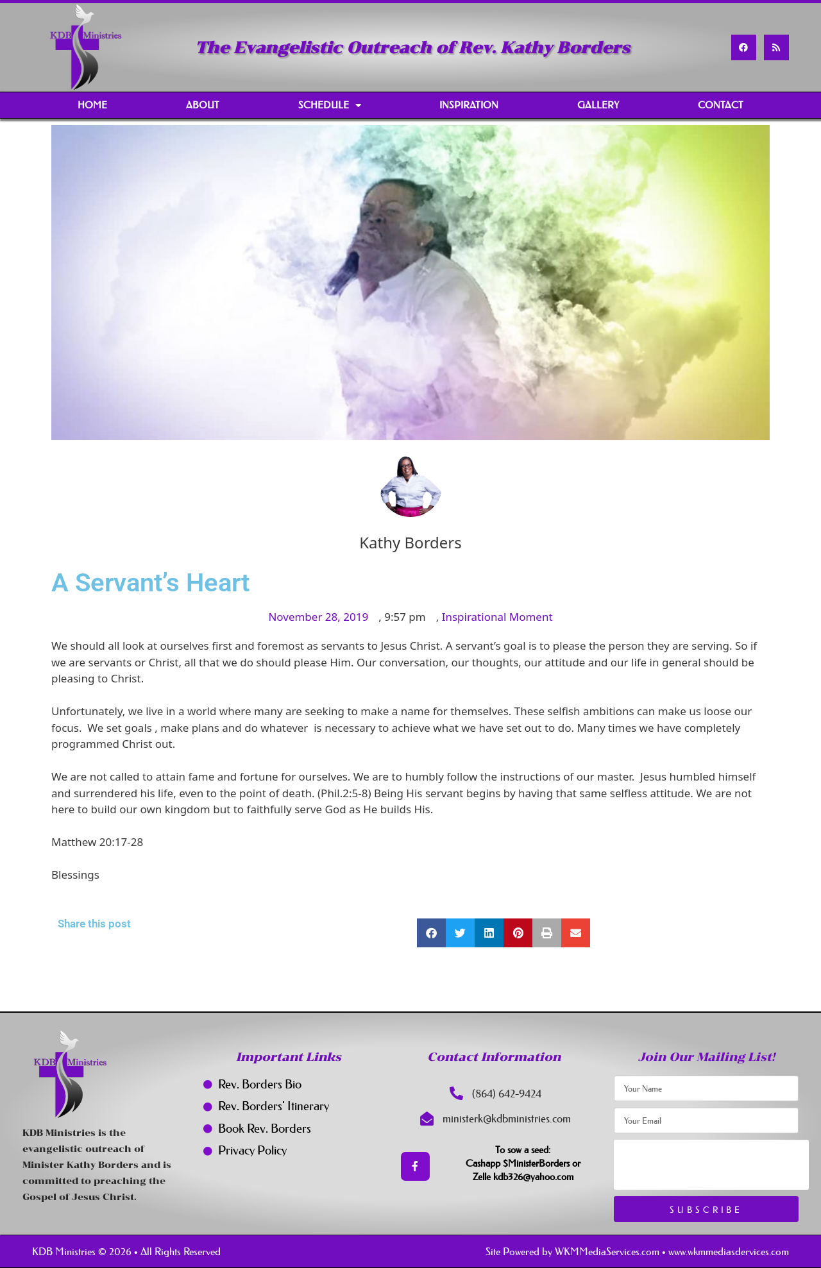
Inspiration (468, 105)
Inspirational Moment (497, 616)
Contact (720, 105)
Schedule (329, 105)
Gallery (598, 105)
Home (92, 105)
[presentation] (711, 1165)
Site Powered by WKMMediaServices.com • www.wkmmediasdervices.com (637, 1251)
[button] (431, 932)
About (202, 105)
